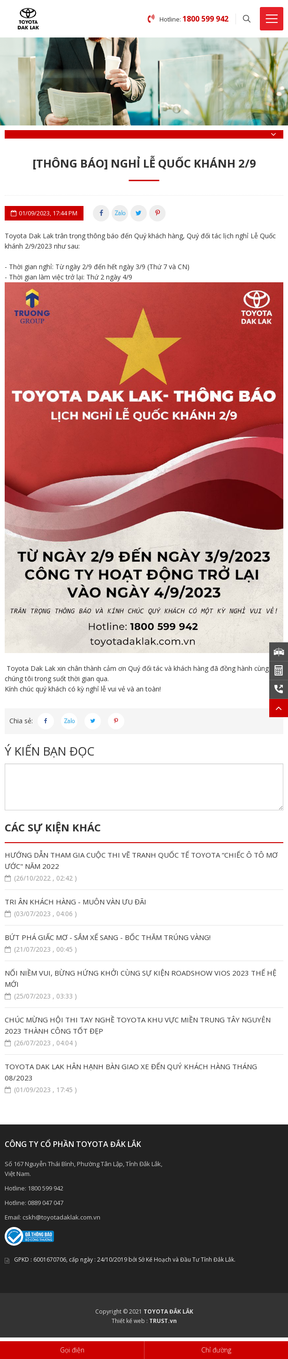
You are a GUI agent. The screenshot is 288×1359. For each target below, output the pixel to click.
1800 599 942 (45, 1188)
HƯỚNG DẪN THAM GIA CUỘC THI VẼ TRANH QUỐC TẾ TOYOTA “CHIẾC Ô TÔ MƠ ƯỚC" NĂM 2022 (144, 866)
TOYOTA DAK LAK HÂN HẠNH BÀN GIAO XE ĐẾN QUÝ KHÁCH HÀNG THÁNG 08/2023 (144, 1078)
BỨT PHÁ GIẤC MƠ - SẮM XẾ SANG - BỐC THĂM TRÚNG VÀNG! (144, 944)
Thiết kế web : (130, 1321)
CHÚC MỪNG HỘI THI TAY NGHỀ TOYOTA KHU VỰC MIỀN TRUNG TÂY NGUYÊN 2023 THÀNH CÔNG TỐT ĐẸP (144, 1031)
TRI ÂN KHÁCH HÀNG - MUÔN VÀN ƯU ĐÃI (144, 908)
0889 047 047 (45, 1202)
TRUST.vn (163, 1321)
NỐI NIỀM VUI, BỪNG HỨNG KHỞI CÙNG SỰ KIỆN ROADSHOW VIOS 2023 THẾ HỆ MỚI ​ (144, 984)
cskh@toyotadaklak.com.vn (61, 1217)
